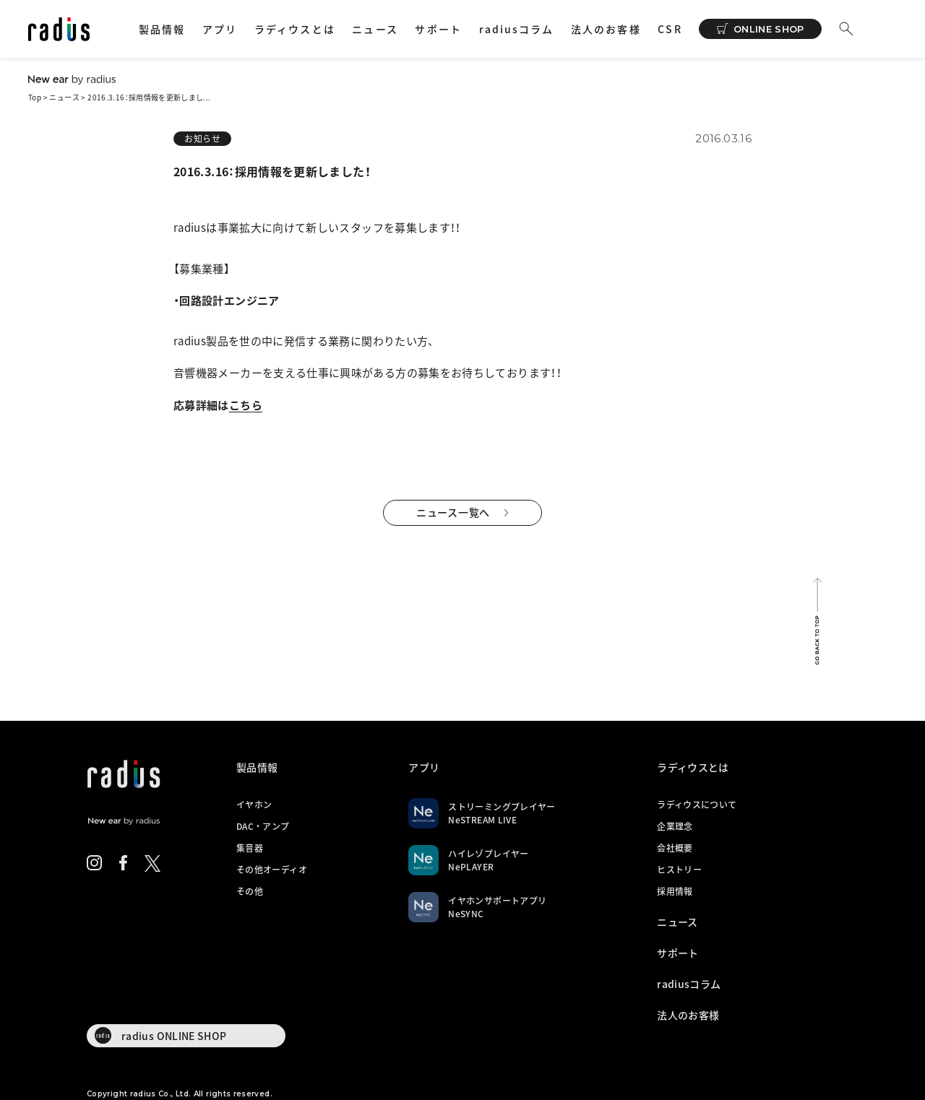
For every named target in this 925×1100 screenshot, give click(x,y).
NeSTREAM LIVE (482, 819)
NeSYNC (465, 913)
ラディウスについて (696, 804)
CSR (669, 29)
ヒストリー (679, 869)
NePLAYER (471, 866)
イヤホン (254, 804)
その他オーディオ (271, 869)
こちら (245, 405)
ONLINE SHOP (768, 29)
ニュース (374, 29)
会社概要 (674, 847)
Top (34, 97)
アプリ (219, 29)
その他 (249, 891)
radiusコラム (516, 29)
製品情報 (162, 29)
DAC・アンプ (263, 826)
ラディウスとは (294, 29)
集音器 (249, 847)
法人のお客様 (606, 29)
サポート (438, 29)
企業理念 (674, 826)
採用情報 (674, 891)
